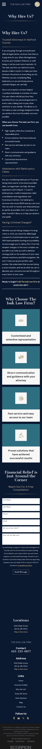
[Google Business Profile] (18, 718)
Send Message (21, 572)
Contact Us (21, 707)
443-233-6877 (21, 651)
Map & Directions (21, 632)
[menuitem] (10, 741)
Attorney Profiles (21, 685)
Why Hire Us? (21, 689)
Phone (5, 514)
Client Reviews (21, 698)
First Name (7, 500)
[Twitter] (23, 718)
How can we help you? (11, 535)
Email (5, 521)
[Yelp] (28, 718)
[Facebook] (14, 718)
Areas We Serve (21, 694)
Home (21, 681)
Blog (21, 702)
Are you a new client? (11, 528)
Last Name (7, 507)
